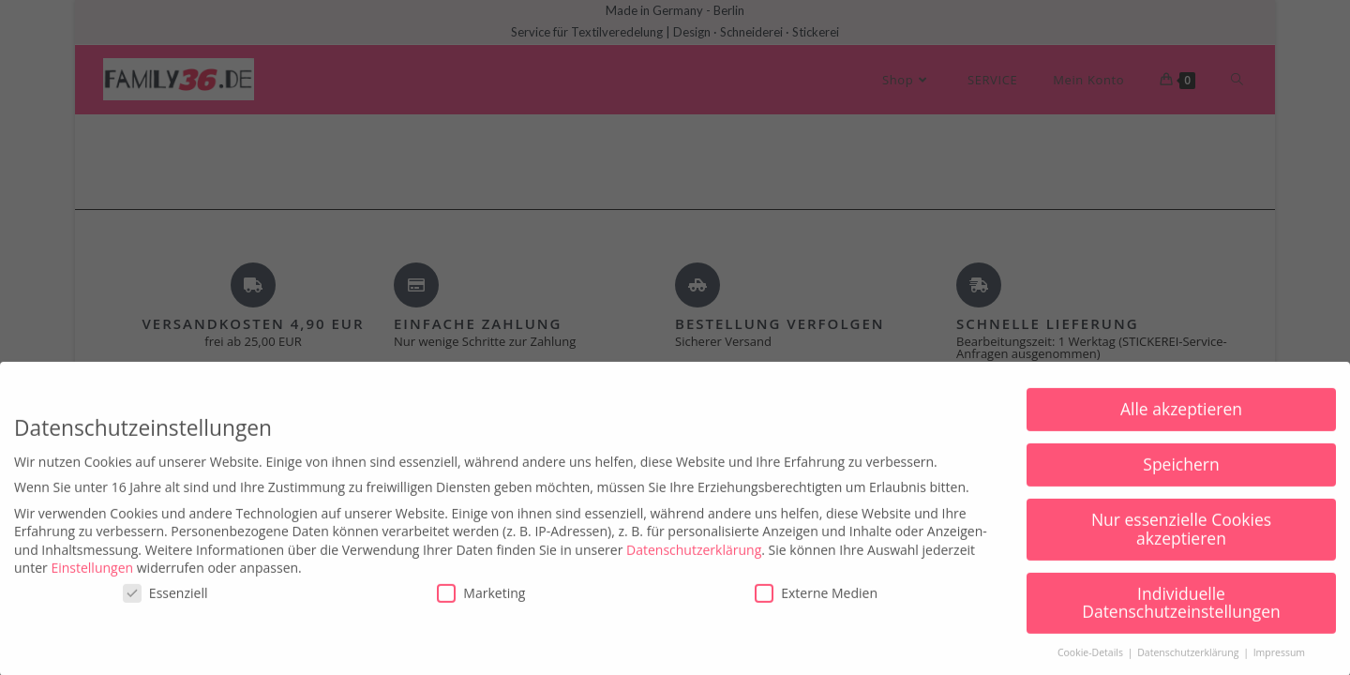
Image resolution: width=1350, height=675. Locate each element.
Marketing (481, 608)
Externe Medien (816, 608)
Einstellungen (92, 583)
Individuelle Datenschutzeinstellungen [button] (1181, 617)
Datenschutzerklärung (693, 565)
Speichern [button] (1181, 480)
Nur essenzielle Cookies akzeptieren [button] (1181, 544)
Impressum (1279, 668)
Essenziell (165, 608)
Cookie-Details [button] (1092, 668)
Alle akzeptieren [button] (1181, 424)
